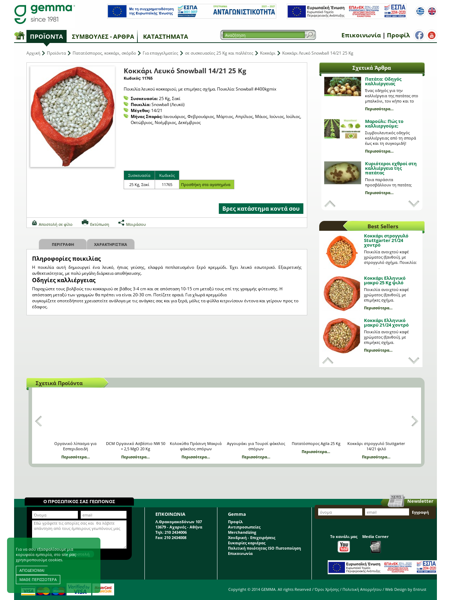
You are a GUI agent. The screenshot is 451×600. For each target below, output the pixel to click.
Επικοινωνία (361, 35)
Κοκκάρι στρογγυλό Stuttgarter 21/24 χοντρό (386, 240)
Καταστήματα (165, 36)
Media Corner (375, 543)
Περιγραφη (63, 244)
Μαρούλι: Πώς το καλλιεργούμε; (384, 123)
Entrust (419, 589)
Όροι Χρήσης (327, 589)
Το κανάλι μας (343, 543)
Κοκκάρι (268, 53)
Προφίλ (398, 35)
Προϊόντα (46, 36)
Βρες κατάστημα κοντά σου (260, 208)
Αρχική (33, 53)
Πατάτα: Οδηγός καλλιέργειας (383, 81)
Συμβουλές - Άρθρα (103, 36)
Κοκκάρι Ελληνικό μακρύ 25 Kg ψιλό (385, 280)
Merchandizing (242, 532)
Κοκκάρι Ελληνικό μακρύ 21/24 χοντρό (386, 322)
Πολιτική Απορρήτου (362, 589)
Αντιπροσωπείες (244, 527)
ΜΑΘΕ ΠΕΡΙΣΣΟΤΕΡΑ (38, 579)
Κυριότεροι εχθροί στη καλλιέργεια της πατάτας (391, 168)
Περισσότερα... (379, 108)
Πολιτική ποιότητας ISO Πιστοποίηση (264, 548)
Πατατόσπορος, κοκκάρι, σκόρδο (104, 53)
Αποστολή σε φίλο (56, 224)
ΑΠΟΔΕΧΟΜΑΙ (31, 570)
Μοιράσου (136, 224)
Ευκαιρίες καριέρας (246, 542)
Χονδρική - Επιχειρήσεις (251, 537)
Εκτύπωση (99, 224)
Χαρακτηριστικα (110, 244)
